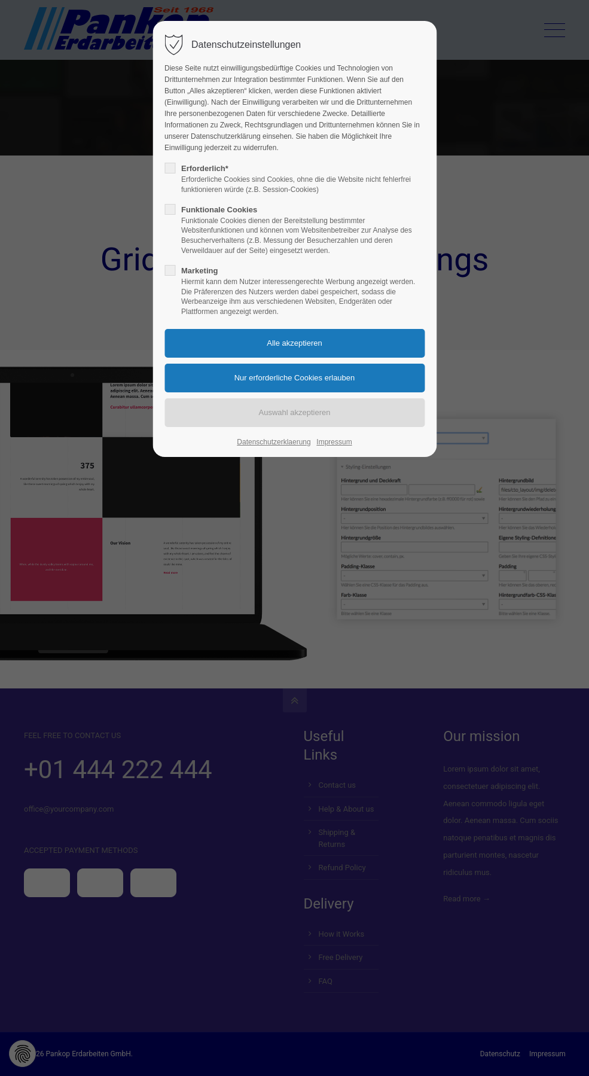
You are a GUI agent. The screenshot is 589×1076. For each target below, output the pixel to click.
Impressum (334, 442)
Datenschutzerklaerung (273, 442)
